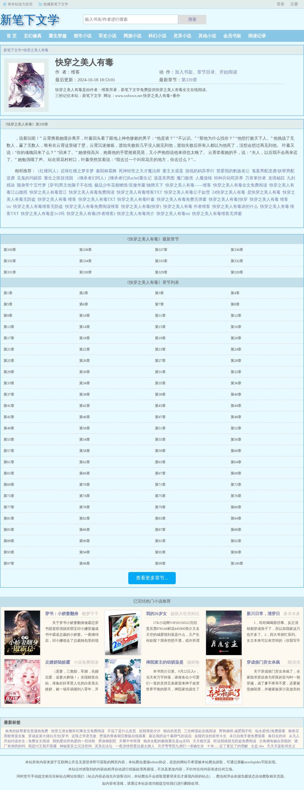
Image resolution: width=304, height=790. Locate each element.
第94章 (84, 552)
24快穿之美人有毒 (229, 192)
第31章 (160, 372)
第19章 (160, 338)
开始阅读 (228, 72)
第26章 (84, 361)
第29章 (9, 372)
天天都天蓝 (201, 741)
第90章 (84, 541)
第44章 (236, 406)
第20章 (236, 338)
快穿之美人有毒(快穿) (142, 206)
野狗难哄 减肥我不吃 (235, 731)
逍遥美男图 (164, 178)
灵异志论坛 (104, 746)
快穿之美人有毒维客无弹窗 (218, 213)
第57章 (9, 451)
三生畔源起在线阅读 (200, 731)
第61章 (9, 462)
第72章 (236, 484)
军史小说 (107, 36)
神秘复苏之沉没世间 (76, 746)
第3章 (159, 293)
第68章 (236, 473)
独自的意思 (172, 731)
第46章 (84, 417)
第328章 (237, 272)
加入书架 (184, 72)
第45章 (9, 417)
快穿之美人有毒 (35, 50)
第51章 (160, 428)
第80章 (236, 507)
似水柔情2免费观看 (270, 731)
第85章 (9, 530)
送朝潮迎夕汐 (149, 731)
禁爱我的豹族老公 (233, 171)
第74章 (84, 496)
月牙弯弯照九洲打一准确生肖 (181, 746)
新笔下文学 (12, 50)
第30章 (84, 372)
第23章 (160, 349)
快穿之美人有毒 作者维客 (187, 206)
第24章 (236, 349)
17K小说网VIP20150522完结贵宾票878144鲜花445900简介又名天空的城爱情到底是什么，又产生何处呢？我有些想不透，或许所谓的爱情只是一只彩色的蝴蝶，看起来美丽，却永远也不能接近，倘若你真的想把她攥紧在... (173, 640)
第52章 (236, 428)
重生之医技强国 (58, 178)
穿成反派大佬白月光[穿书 (48, 736)
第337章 (161, 250)
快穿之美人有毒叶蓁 (137, 199)
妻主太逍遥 (172, 171)
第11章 (160, 315)
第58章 (84, 451)
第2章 (83, 293)
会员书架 (232, 36)
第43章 (160, 406)
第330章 (85, 272)
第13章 (9, 327)
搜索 (192, 19)
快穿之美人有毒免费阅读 (93, 192)
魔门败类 (185, 178)
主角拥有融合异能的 (275, 741)
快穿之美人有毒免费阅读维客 (93, 206)
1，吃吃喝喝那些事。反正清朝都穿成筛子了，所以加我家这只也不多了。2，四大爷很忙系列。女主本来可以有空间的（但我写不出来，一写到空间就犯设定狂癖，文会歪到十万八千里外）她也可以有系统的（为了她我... (273, 640)
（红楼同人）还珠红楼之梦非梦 (65, 171)
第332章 (237, 261)
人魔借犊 (203, 178)
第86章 (84, 530)
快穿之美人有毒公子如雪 (188, 192)
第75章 (160, 496)
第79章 (160, 507)
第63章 (160, 462)
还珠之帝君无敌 (84, 736)
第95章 (160, 552)
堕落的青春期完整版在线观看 (122, 736)
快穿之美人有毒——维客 (189, 185)
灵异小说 (182, 36)
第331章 (10, 272)
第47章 (160, 417)
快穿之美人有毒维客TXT (140, 192)
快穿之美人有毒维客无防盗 (39, 206)
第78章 (84, 507)
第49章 (9, 428)
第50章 (84, 428)
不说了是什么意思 (121, 731)
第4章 (235, 293)
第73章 (9, 496)
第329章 (161, 272)
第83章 (160, 518)
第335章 (10, 261)
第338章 (85, 250)
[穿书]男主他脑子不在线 (70, 185)
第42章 (84, 406)
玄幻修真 (33, 36)
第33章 (9, 383)
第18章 (84, 338)
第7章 (159, 304)
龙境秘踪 (276, 178)
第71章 (160, 484)
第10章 (84, 315)
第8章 (235, 304)
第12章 (236, 315)
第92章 (236, 541)
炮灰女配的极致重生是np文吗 (166, 741)
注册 (294, 4)
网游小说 (132, 36)
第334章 (85, 261)
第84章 (236, 518)
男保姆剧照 (107, 741)
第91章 (160, 541)
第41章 (9, 406)
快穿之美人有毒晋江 (49, 192)
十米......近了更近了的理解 (227, 746)
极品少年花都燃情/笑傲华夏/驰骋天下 (128, 185)
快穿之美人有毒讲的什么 (236, 206)
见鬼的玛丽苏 (29, 178)
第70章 (84, 484)
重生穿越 (57, 36)
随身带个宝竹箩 (31, 185)
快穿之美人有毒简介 (136, 213)
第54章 (84, 439)
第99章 (160, 563)
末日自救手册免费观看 (247, 736)
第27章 (160, 361)
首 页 (12, 36)
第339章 (189, 79)
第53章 (9, 439)
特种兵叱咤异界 (228, 178)
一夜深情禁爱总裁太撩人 (135, 746)
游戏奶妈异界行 (199, 171)
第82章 (84, 518)
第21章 (9, 349)
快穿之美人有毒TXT (98, 199)
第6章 (83, 304)
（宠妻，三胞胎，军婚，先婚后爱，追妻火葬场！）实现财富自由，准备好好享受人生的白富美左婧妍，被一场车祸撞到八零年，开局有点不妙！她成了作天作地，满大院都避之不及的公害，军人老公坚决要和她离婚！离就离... (72, 689)
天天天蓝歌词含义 (281, 746)
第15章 (160, 327)
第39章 (160, 394)
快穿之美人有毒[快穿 (229, 199)
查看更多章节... (152, 577)
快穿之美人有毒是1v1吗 (43, 213)
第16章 (236, 327)
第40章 (236, 394)
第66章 (84, 473)
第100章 (237, 563)
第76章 (236, 496)
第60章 (236, 451)
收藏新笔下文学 (55, 4)
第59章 (160, 451)
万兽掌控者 (255, 178)
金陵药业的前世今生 (210, 736)
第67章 (160, 473)
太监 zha (257, 746)
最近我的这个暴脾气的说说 (170, 736)
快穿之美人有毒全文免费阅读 (241, 185)
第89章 (9, 541)
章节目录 (206, 72)
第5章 (8, 304)
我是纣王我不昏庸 (42, 746)
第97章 (9, 563)
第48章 (236, 417)
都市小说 (82, 36)
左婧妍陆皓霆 (57, 662)
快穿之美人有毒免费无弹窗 (183, 199)
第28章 (236, 361)
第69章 (9, 484)
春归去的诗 (277, 736)
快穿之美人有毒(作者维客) (91, 213)
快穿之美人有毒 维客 (58, 199)
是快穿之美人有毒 (265, 192)
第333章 (161, 261)
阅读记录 (257, 36)
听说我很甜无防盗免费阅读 (234, 741)
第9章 (8, 315)
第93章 (9, 552)
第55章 (160, 439)
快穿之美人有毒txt (174, 213)
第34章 (84, 383)
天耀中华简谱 (129, 741)
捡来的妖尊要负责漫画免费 (26, 731)
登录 (280, 4)
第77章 (9, 507)
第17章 (9, 338)
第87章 (160, 530)
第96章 (236, 552)
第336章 (237, 250)
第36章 (236, 383)
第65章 (9, 473)
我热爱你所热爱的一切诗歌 (74, 741)
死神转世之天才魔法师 (139, 171)
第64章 (236, 462)
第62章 (84, 462)
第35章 (160, 383)
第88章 (236, 530)
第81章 (9, 518)
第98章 (84, 563)
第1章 (8, 293)
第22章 (84, 349)
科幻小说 (157, 36)
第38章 (84, 394)
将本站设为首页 (20, 4)
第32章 (236, 372)
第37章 (9, 394)
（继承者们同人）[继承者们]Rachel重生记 (113, 178)
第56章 (236, 439)
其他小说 (207, 36)
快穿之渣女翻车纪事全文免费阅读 (77, 731)
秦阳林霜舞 (106, 171)
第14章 (84, 327)
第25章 (9, 361)
